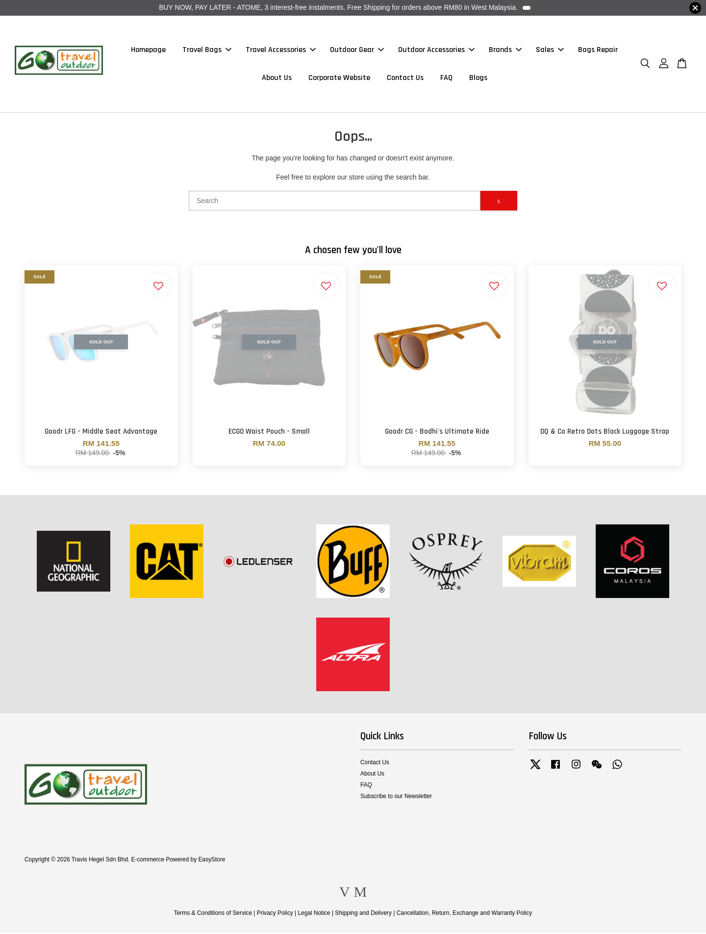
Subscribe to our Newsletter (396, 797)
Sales (550, 51)
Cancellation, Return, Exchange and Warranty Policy (464, 914)
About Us (277, 79)
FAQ (446, 79)
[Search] (334, 202)
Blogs (478, 79)
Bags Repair (598, 51)
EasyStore (211, 860)
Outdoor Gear (357, 51)
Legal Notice (314, 914)
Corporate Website (339, 79)
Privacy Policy (275, 914)
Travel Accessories (281, 51)
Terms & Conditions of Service (213, 914)
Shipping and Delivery (363, 914)
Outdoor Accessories (436, 51)
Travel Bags (206, 51)
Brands (505, 51)
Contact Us (405, 79)
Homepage (148, 51)
